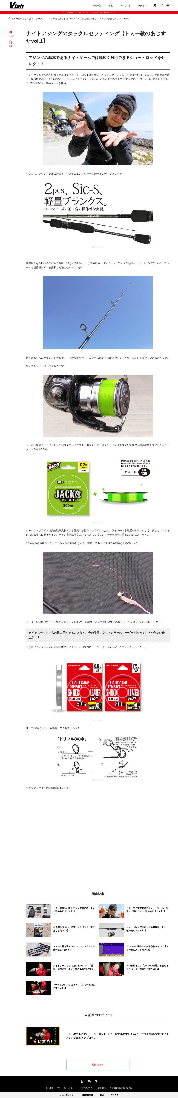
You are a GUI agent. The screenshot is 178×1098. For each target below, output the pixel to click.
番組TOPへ (98, 1064)
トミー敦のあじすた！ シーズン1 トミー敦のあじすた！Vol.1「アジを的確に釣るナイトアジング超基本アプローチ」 (69, 18)
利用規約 (102, 1088)
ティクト (100, 247)
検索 (110, 5)
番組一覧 (97, 5)
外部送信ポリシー (87, 1088)
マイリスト (125, 5)
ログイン (142, 5)
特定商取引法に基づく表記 (121, 1088)
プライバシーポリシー (66, 1088)
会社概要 (49, 1088)
